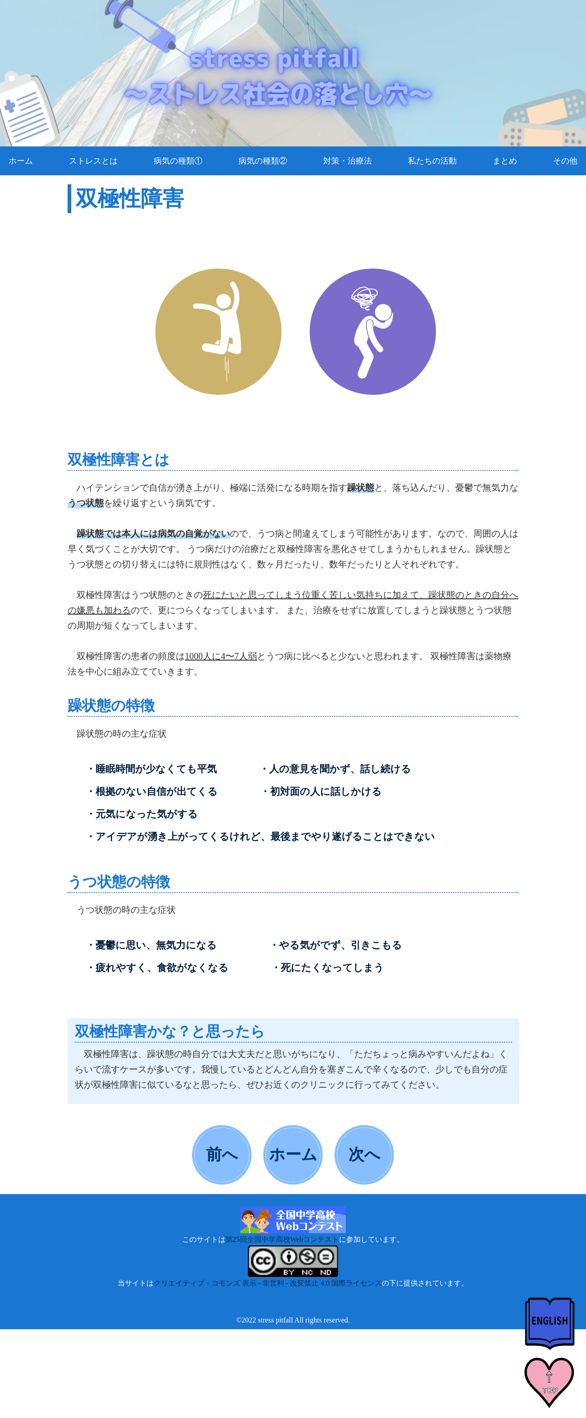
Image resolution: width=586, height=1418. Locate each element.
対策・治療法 (347, 160)
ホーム (21, 160)
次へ (364, 1154)
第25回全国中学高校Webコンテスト (282, 1239)
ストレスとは (93, 160)
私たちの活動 (432, 160)
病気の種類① (178, 160)
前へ (222, 1154)
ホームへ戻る (293, 1164)
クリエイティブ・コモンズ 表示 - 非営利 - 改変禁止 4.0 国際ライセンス (268, 1283)
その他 (565, 160)
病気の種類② (262, 160)
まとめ (505, 160)
